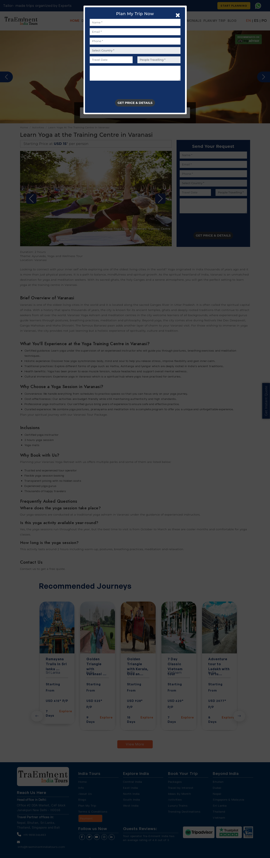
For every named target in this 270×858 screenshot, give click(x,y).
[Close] (176, 15)
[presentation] (121, 91)
